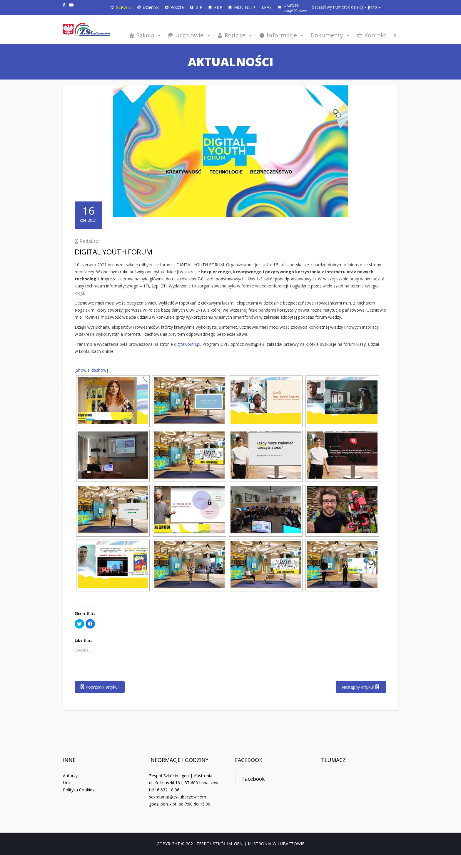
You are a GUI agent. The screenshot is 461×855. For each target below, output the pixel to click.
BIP (199, 7)
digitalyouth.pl (187, 344)
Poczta (177, 7)
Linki (67, 782)
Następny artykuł (358, 687)
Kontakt (375, 35)
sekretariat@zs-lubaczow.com (177, 797)
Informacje (286, 35)
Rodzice (239, 35)
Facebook (248, 759)
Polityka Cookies (78, 790)
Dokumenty (330, 35)
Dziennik (151, 7)
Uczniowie (193, 35)
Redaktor (89, 241)
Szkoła (149, 35)
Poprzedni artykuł (102, 687)
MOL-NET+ (245, 7)
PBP (218, 7)
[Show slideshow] (91, 370)
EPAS (267, 7)
